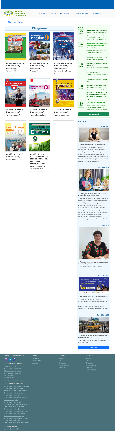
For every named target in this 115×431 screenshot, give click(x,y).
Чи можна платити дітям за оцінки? (93, 145)
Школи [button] (53, 14)
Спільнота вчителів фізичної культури (16, 418)
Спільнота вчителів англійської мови (16, 411)
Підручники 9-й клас (15, 22)
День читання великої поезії (96, 103)
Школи (61, 360)
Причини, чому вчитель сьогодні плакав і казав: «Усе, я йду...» (93, 263)
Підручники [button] (65, 14)
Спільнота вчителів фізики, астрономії (16, 386)
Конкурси (35, 363)
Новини (61, 358)
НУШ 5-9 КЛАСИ (9, 375)
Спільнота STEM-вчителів (12, 420)
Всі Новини (94, 347)
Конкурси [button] (97, 14)
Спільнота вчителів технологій (14, 407)
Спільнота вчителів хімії (12, 395)
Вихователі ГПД (9, 378)
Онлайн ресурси (37, 360)
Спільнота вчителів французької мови (16, 423)
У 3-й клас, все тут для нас (12, 371)
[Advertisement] (39, 4)
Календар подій (93, 114)
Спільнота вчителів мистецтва (14, 416)
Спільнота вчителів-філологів (13, 393)
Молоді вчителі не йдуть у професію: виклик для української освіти (92, 195)
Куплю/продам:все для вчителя (14, 380)
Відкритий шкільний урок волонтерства (94, 297)
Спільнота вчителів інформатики (14, 409)
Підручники (35, 358)
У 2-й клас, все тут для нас (12, 368)
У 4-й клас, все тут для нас (12, 373)
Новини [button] (42, 14)
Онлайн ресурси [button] (81, 14)
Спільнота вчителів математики (14, 413)
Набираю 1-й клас (10, 366)
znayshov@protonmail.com (12, 429)
